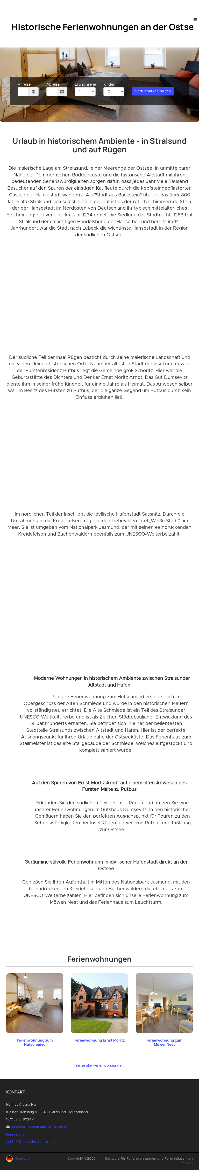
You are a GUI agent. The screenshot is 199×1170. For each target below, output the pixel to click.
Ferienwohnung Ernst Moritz (99, 1040)
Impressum (15, 1134)
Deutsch (22, 1158)
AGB (10, 1142)
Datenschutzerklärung (37, 1142)
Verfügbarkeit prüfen (153, 91)
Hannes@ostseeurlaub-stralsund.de (39, 1127)
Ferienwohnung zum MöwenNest (164, 1042)
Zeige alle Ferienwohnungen (99, 1066)
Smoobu (186, 1163)
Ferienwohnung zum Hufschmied (35, 1042)
